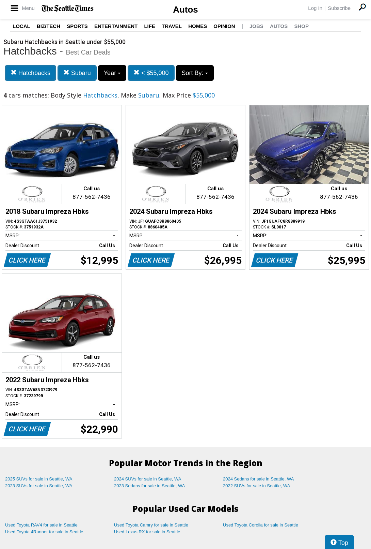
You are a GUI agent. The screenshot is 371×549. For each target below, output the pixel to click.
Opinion (224, 26)
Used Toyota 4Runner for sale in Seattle (44, 531)
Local (21, 26)
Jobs (256, 26)
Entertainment (116, 26)
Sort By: (195, 73)
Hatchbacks (30, 72)
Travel (172, 26)
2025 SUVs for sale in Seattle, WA (38, 478)
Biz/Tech (48, 26)
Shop (301, 26)
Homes (197, 26)
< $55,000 (151, 72)
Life (149, 26)
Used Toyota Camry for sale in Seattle (151, 525)
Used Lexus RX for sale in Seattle (147, 531)
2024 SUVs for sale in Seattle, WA (147, 478)
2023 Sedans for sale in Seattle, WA (149, 485)
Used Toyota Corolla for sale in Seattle (260, 525)
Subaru (77, 72)
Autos (185, 9)
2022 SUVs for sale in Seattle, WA (256, 485)
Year (112, 73)
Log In (315, 8)
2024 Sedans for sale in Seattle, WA (258, 478)
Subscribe (339, 8)
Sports (77, 26)
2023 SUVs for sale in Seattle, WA (38, 485)
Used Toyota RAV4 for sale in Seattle (41, 525)
